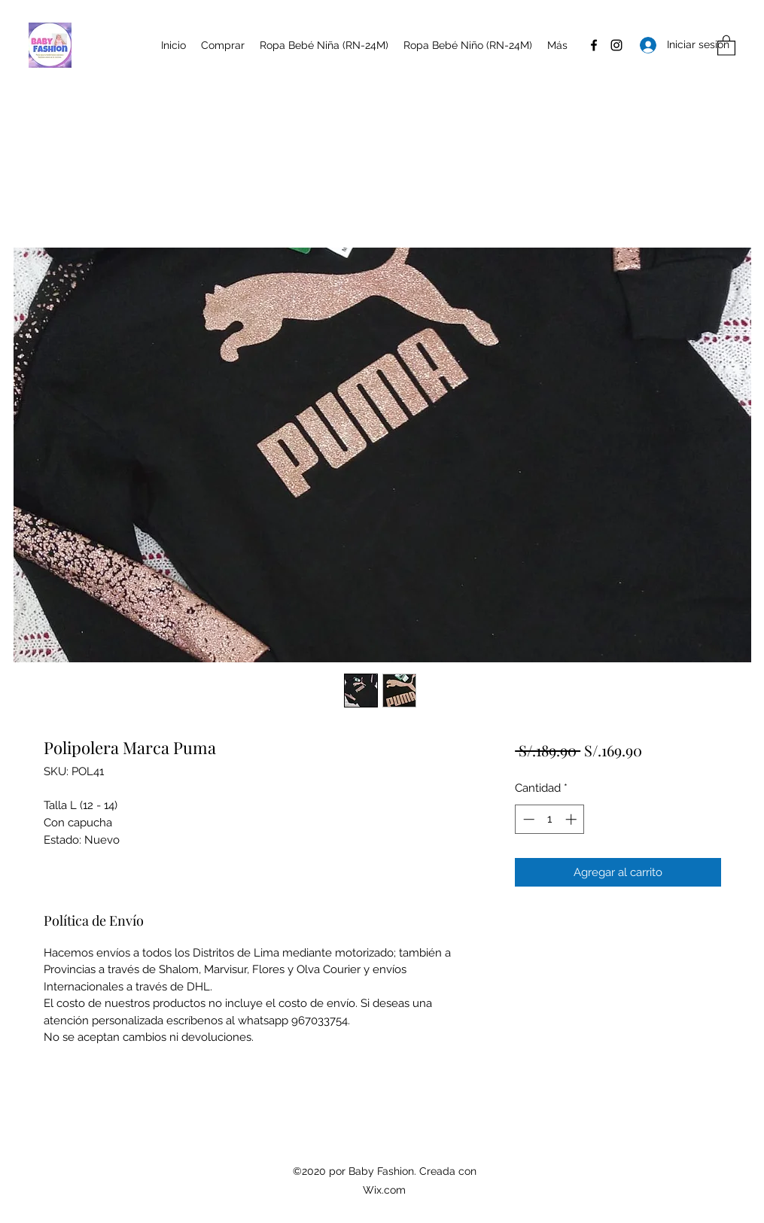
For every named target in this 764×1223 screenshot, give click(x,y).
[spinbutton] (549, 819)
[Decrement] (527, 819)
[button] (726, 45)
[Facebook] (593, 45)
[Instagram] (616, 45)
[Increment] (572, 819)
